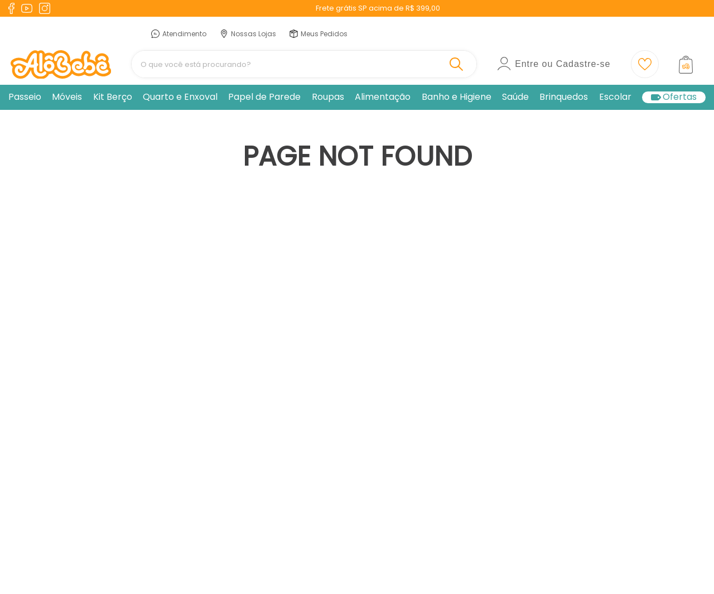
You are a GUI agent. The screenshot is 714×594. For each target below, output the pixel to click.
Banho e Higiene (456, 96)
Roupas (328, 96)
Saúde (515, 96)
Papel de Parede (264, 96)
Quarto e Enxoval (180, 96)
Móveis (67, 96)
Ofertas (680, 97)
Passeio (24, 96)
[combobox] (304, 64)
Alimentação (383, 96)
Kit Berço (112, 96)
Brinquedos (563, 96)
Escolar (615, 96)
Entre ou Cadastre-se (562, 64)
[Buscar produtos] (458, 64)
